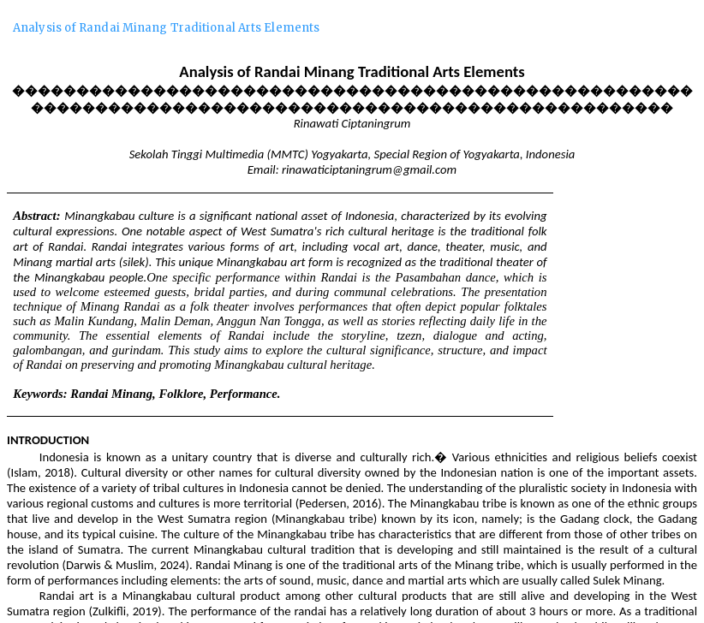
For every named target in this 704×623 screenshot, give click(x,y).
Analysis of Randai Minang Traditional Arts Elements (166, 28)
